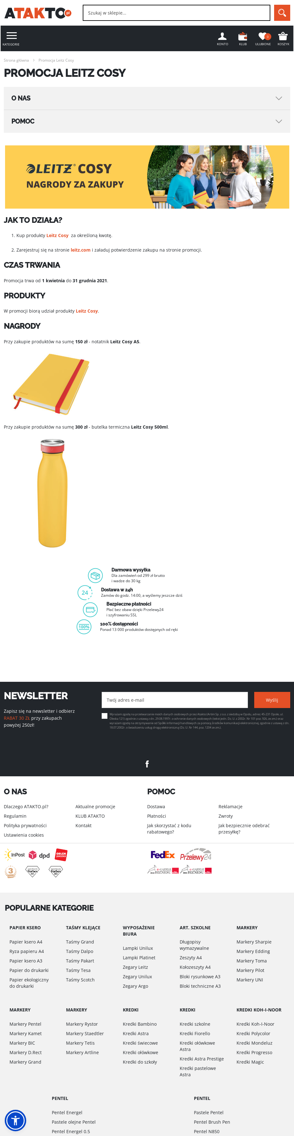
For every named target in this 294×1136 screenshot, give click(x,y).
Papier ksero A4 (25, 942)
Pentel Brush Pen (212, 1122)
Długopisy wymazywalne (194, 945)
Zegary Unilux (137, 977)
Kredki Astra (136, 1033)
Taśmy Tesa (78, 970)
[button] (15, 1120)
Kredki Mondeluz (255, 1043)
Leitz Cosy (57, 235)
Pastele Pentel (209, 1112)
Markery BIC (22, 1043)
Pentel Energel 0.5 (71, 1131)
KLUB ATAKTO (90, 816)
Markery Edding (253, 951)
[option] (147, 599)
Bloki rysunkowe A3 (200, 977)
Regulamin (15, 816)
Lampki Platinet (139, 958)
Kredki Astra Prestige (202, 1059)
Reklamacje (231, 806)
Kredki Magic (250, 1062)
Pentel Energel (67, 1112)
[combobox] (176, 13)
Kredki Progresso (254, 1052)
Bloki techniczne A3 (200, 986)
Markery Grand (25, 1062)
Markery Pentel (25, 1024)
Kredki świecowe (140, 1043)
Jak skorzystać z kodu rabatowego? (169, 828)
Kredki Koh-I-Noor (255, 1024)
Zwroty (226, 816)
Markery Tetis (80, 1043)
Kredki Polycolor (253, 1033)
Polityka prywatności (25, 825)
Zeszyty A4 (191, 958)
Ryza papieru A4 (26, 951)
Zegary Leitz (135, 967)
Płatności (156, 816)
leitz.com (81, 250)
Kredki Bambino (140, 1024)
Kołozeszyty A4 (195, 967)
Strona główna (16, 60)
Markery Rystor (82, 1024)
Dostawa (156, 806)
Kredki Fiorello (195, 1033)
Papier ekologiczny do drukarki (29, 983)
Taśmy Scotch (80, 980)
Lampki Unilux (138, 948)
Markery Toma (252, 961)
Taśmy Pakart (80, 961)
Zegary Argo (135, 986)
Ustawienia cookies (24, 835)
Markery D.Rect (25, 1052)
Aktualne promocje (95, 806)
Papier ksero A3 (25, 961)
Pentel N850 (206, 1131)
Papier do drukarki (29, 970)
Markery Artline (82, 1052)
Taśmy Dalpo (79, 951)
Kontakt (83, 825)
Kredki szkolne (195, 1024)
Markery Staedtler (85, 1033)
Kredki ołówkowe (140, 1052)
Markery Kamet (25, 1033)
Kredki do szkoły (140, 1062)
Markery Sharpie (254, 942)
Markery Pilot (250, 970)
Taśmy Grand (80, 942)
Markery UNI (250, 980)
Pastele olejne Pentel (74, 1122)
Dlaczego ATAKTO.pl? (26, 806)
